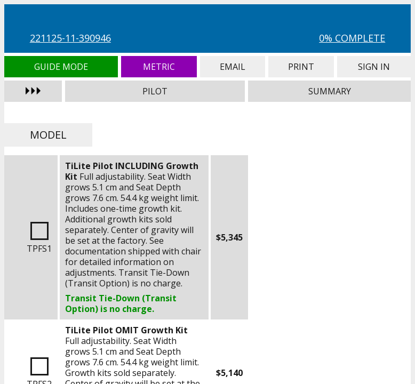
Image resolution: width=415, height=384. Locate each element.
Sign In (374, 66)
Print (301, 66)
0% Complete (352, 37)
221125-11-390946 (70, 37)
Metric (159, 66)
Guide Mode (61, 66)
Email (232, 66)
